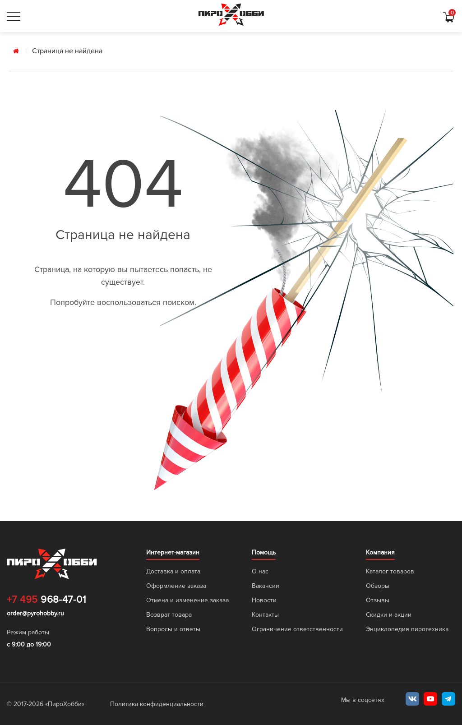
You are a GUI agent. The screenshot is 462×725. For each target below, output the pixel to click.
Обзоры (377, 586)
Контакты (265, 615)
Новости (264, 600)
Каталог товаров (390, 571)
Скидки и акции (388, 615)
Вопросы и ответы (173, 629)
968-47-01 (46, 600)
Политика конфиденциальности (156, 704)
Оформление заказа (176, 586)
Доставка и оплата (173, 571)
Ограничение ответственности (297, 629)
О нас (260, 571)
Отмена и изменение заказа (187, 600)
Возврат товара (169, 615)
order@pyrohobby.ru (35, 613)
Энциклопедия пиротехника (407, 629)
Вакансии (265, 586)
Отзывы (377, 600)
